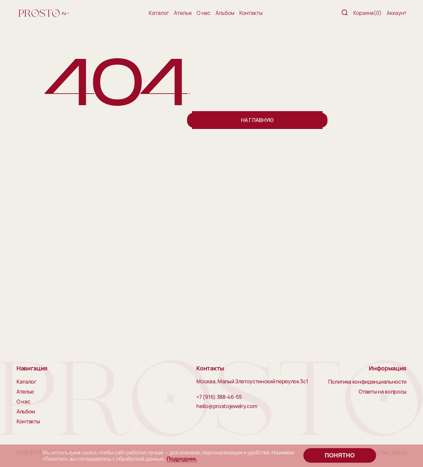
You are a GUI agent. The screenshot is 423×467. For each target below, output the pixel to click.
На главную (257, 120)
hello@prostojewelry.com (226, 406)
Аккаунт (396, 13)
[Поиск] (344, 13)
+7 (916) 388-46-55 (219, 397)
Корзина (367, 13)
